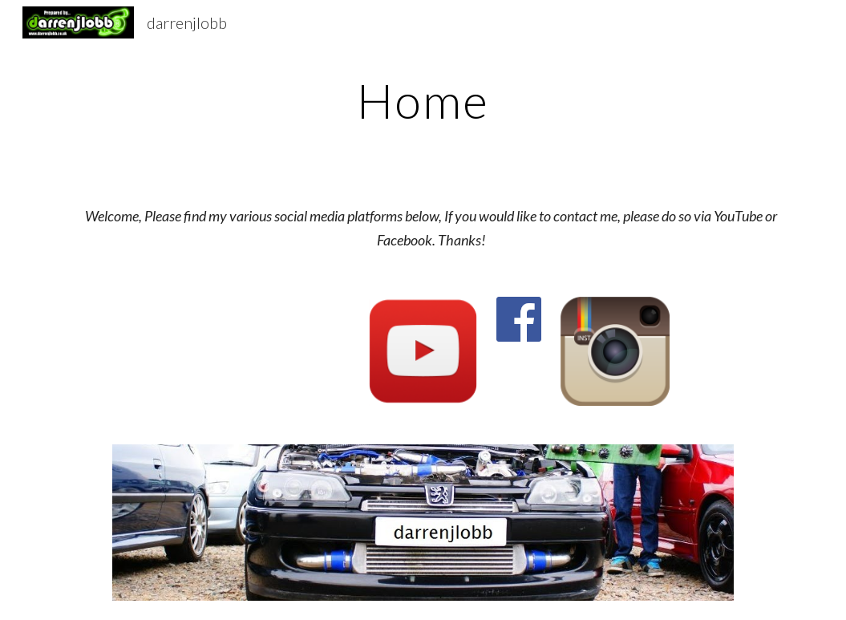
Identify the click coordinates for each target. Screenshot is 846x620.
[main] (423, 100)
